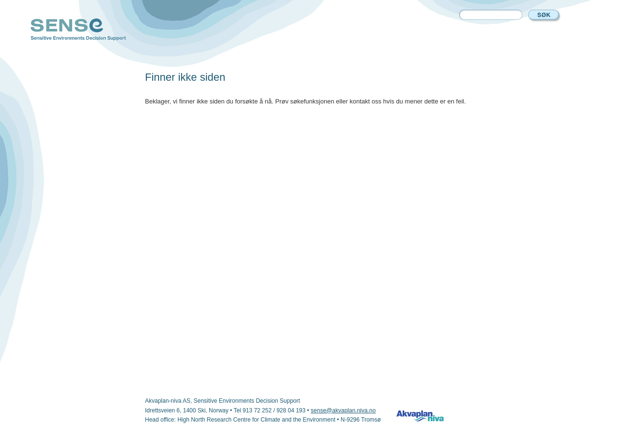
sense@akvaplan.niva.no (343, 410)
